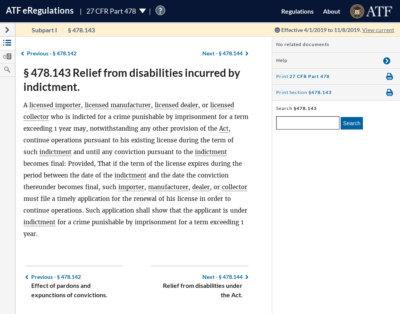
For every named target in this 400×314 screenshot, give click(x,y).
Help (282, 60)
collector (234, 187)
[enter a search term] (307, 123)
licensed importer (55, 105)
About (331, 11)
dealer (201, 187)
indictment (55, 152)
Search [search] (351, 123)
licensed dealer (176, 105)
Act (224, 128)
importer (131, 187)
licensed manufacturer (118, 105)
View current (378, 30)
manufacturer (168, 187)
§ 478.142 (52, 53)
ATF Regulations (40, 10)
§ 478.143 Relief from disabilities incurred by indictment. (131, 79)
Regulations (297, 11)
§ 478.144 (222, 53)
